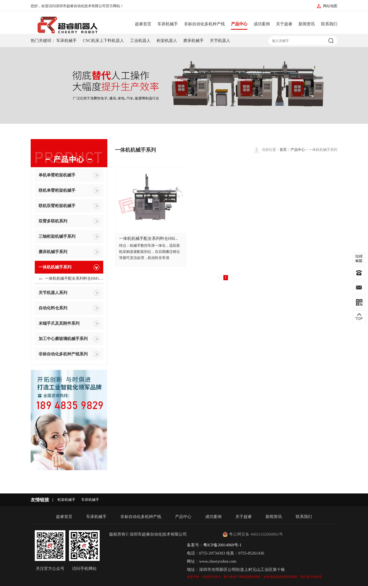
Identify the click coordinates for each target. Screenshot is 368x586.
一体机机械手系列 (69, 267)
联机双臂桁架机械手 (69, 206)
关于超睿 (284, 24)
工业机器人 (140, 40)
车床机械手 (167, 24)
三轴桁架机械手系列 (69, 237)
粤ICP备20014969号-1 (222, 545)
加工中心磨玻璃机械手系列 (69, 339)
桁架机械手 (66, 500)
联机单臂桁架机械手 (69, 191)
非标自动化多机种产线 (204, 24)
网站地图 (330, 6)
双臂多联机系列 (69, 221)
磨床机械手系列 (69, 252)
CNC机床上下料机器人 (103, 40)
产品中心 (239, 24)
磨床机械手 (193, 40)
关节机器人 (220, 40)
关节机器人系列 (69, 293)
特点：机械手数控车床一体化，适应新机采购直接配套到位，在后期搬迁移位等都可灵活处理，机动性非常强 (149, 252)
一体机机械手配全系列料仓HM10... (71, 279)
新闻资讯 (306, 24)
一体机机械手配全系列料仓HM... (148, 238)
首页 (283, 150)
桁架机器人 (167, 40)
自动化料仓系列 (69, 308)
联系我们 (329, 24)
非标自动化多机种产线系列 (69, 354)
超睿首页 (143, 24)
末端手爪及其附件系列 (69, 323)
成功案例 (262, 24)
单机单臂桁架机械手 (69, 175)
